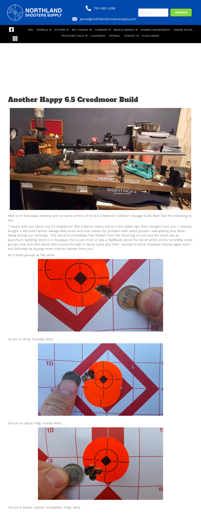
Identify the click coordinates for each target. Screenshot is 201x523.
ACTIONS (59, 29)
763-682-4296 (104, 8)
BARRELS (42, 29)
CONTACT (130, 35)
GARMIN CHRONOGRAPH (155, 29)
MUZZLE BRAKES (124, 29)
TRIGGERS (101, 29)
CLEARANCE (98, 35)
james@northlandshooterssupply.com (108, 19)
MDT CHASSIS (80, 29)
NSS (30, 29)
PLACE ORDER (150, 35)
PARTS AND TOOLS (72, 35)
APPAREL (114, 35)
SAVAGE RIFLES (183, 29)
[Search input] (153, 13)
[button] (181, 13)
